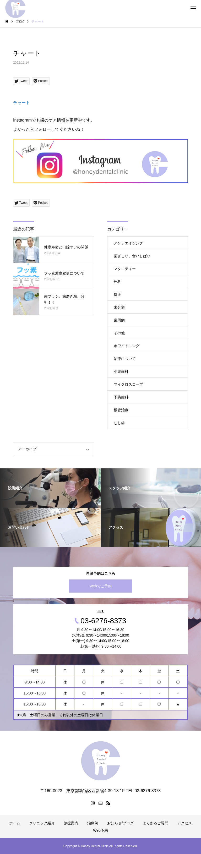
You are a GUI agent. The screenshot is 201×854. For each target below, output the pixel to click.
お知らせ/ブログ (120, 823)
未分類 (119, 307)
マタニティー (125, 269)
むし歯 (119, 423)
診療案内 (71, 823)
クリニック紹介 (42, 823)
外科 (117, 282)
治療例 (92, 823)
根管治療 (121, 410)
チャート (21, 102)
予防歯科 (121, 397)
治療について (125, 359)
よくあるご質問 (155, 823)
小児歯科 (121, 371)
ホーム (14, 823)
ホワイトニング (126, 346)
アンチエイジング (128, 243)
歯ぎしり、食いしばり (132, 256)
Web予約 (100, 830)
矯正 (117, 294)
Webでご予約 (100, 586)
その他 (119, 333)
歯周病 (119, 320)
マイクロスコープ (128, 384)
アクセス (184, 823)
